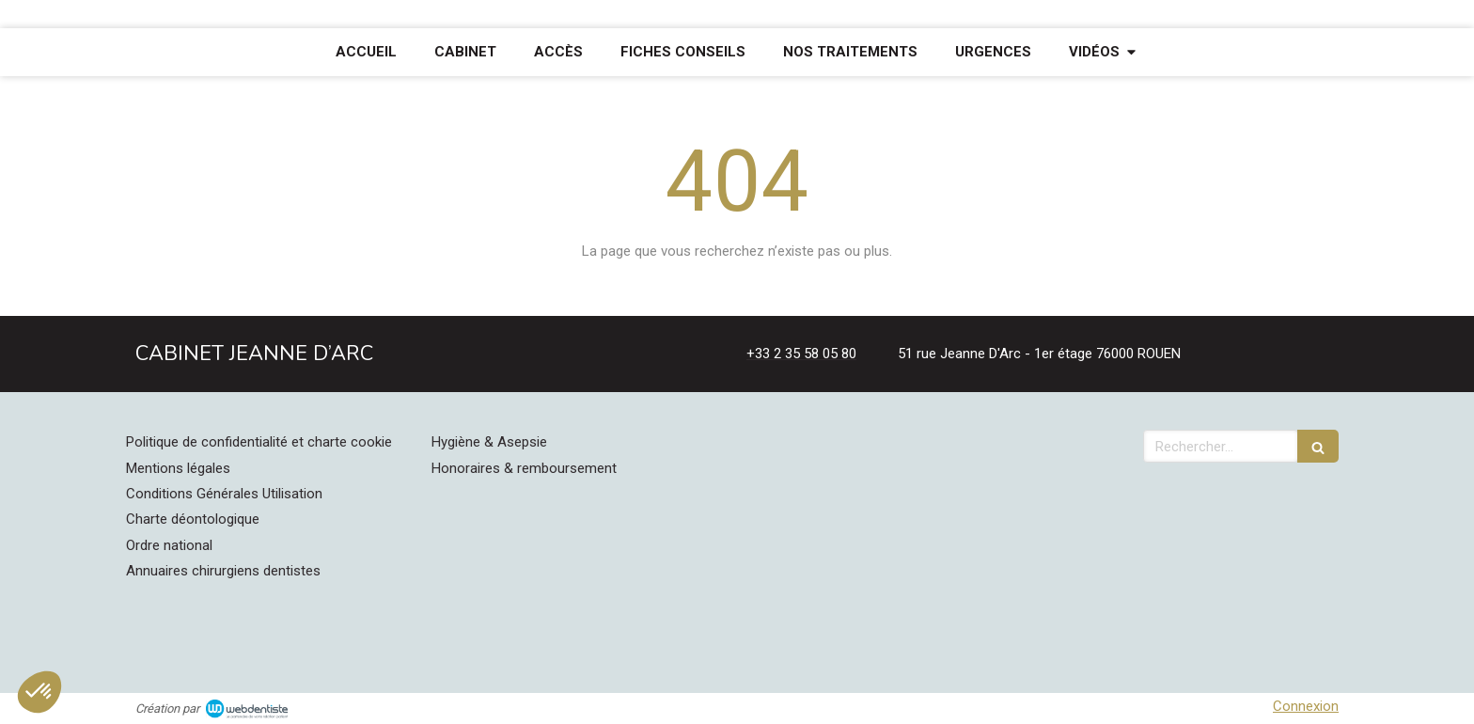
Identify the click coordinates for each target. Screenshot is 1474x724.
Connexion (1306, 706)
